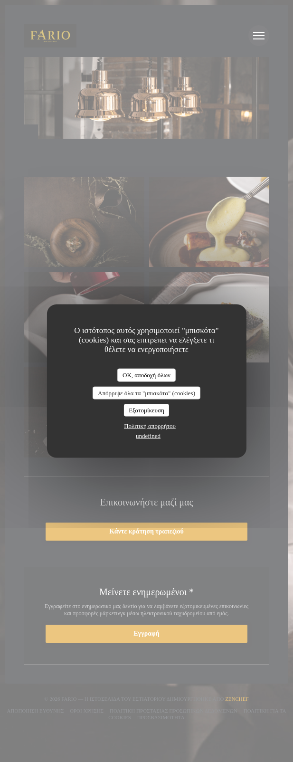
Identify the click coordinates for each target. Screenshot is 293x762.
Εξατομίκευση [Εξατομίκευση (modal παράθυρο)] (146, 410)
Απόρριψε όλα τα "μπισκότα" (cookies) (146, 392)
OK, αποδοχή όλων (146, 375)
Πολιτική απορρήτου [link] (150, 425)
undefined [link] (148, 435)
